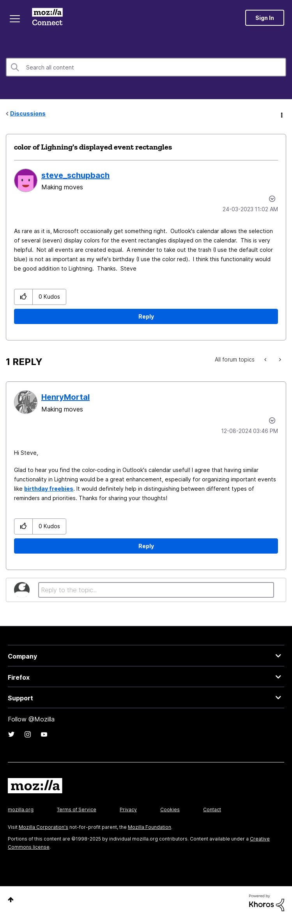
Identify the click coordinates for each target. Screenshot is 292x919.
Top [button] (10, 900)
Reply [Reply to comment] (146, 546)
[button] (23, 297)
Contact (212, 809)
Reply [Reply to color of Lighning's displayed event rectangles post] (146, 316)
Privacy (128, 809)
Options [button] (281, 114)
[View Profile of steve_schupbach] (75, 175)
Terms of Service (76, 809)
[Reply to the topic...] (156, 590)
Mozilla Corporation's (43, 827)
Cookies (170, 809)
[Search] (146, 67)
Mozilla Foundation (149, 827)
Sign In (264, 17)
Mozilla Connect (47, 17)
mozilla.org (21, 809)
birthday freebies (48, 488)
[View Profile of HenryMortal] (65, 397)
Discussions (28, 113)
